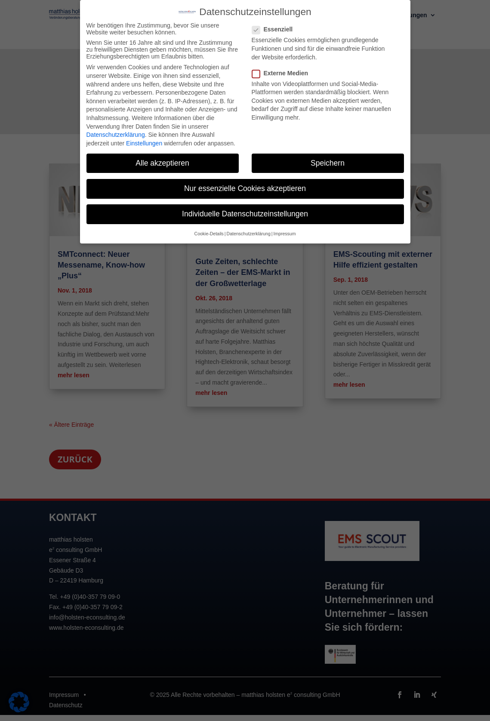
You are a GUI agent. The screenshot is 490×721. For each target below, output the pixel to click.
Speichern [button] (328, 155)
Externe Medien (283, 65)
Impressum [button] (284, 226)
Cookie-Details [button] (209, 226)
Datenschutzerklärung (115, 127)
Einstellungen (144, 135)
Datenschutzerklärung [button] (249, 226)
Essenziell (276, 22)
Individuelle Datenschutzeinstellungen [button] (245, 207)
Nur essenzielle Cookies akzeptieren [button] (245, 181)
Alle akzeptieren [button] (162, 155)
